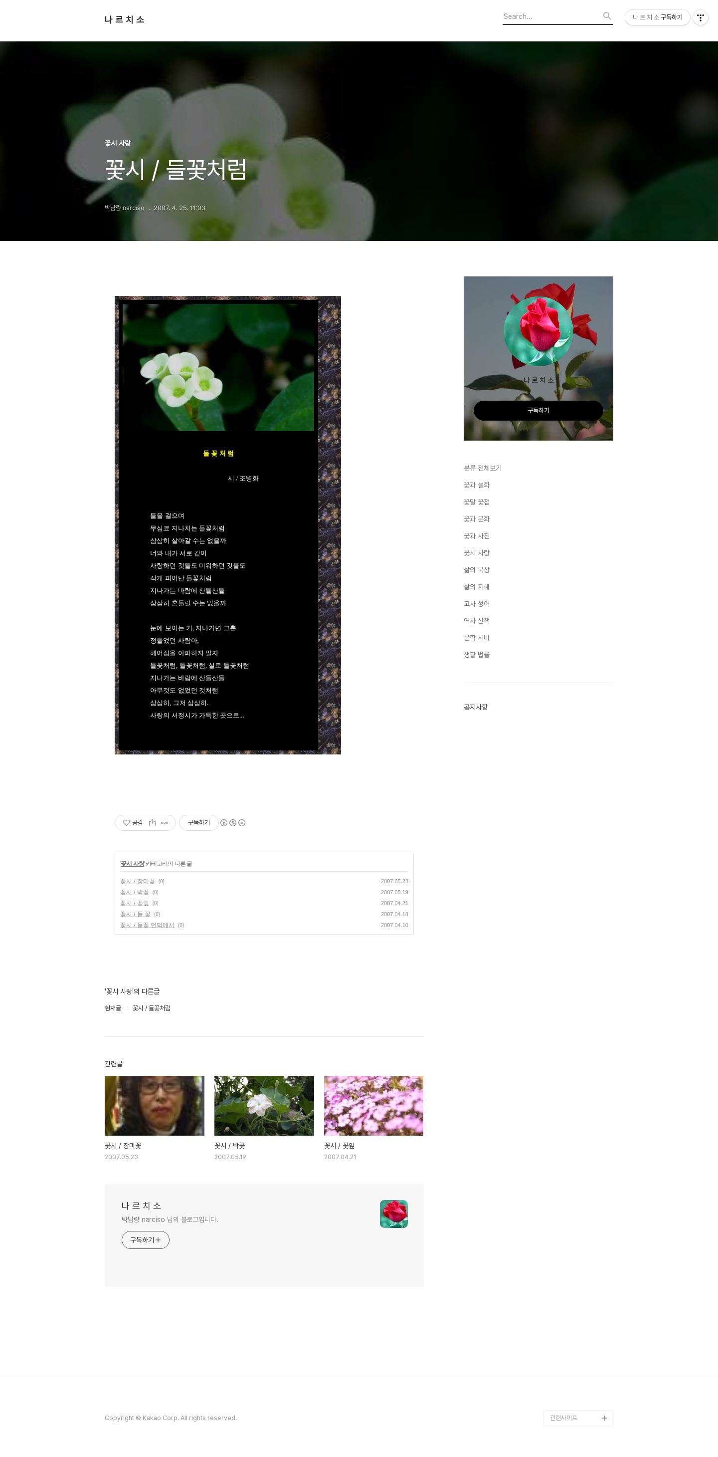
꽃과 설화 (477, 485)
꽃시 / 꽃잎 (134, 903)
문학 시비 (477, 638)
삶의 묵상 (477, 570)
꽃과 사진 (477, 536)
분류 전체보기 (483, 468)
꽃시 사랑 (132, 863)
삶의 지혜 (477, 587)
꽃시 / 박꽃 (134, 892)
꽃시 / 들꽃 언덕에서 (147, 925)
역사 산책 (477, 621)
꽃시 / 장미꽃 (137, 881)
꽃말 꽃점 (477, 502)
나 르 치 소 (124, 20)
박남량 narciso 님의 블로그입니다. (170, 1219)
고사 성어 (477, 604)
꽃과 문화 (477, 519)
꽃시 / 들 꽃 (135, 914)
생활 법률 (477, 655)
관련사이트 (563, 1418)
